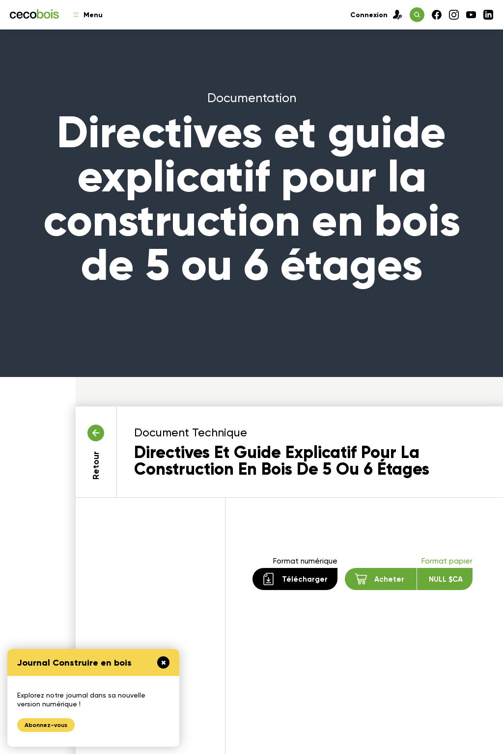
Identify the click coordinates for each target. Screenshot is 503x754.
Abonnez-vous (46, 725)
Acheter (409, 579)
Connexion (376, 15)
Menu (88, 15)
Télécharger (295, 579)
